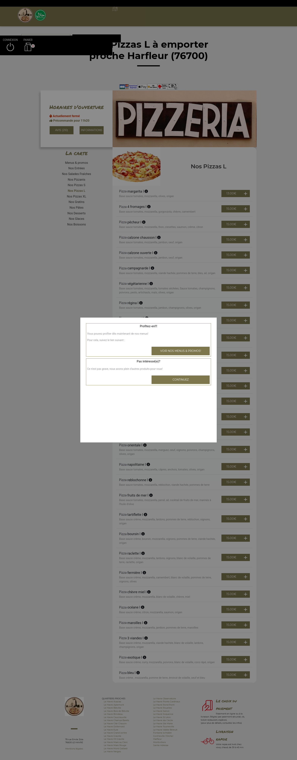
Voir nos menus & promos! (180, 351)
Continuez (181, 379)
